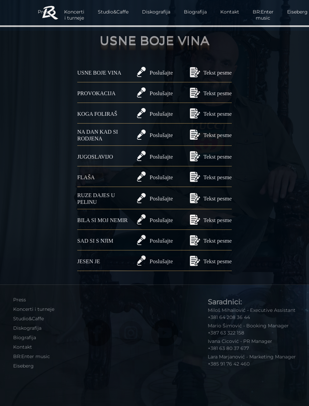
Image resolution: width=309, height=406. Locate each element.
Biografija (195, 12)
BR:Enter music (263, 15)
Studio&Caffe (113, 12)
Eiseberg (23, 366)
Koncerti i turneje (74, 15)
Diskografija (156, 12)
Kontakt (229, 12)
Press (19, 300)
